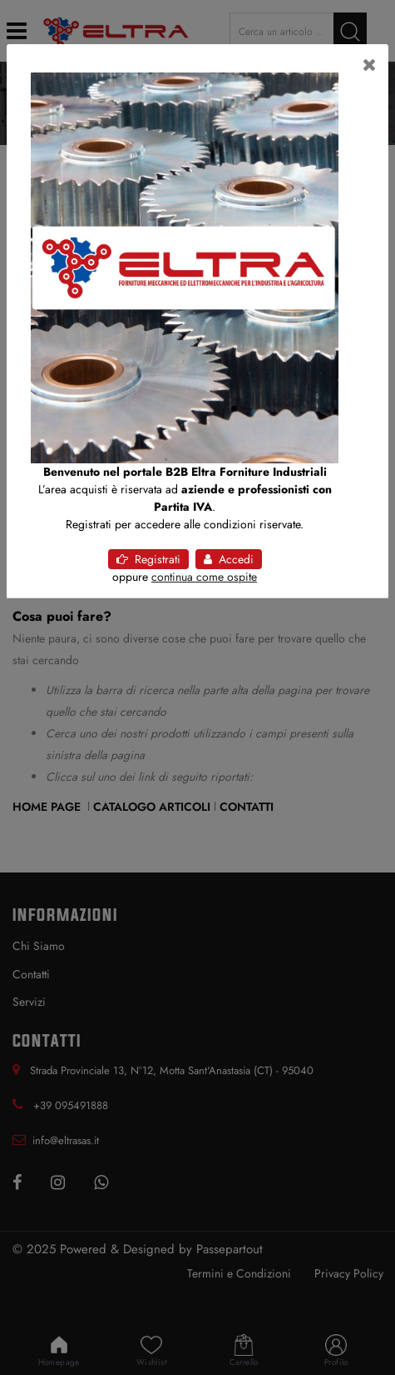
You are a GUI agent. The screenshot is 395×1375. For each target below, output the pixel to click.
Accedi (229, 559)
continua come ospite (204, 576)
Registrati (148, 559)
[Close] (369, 65)
